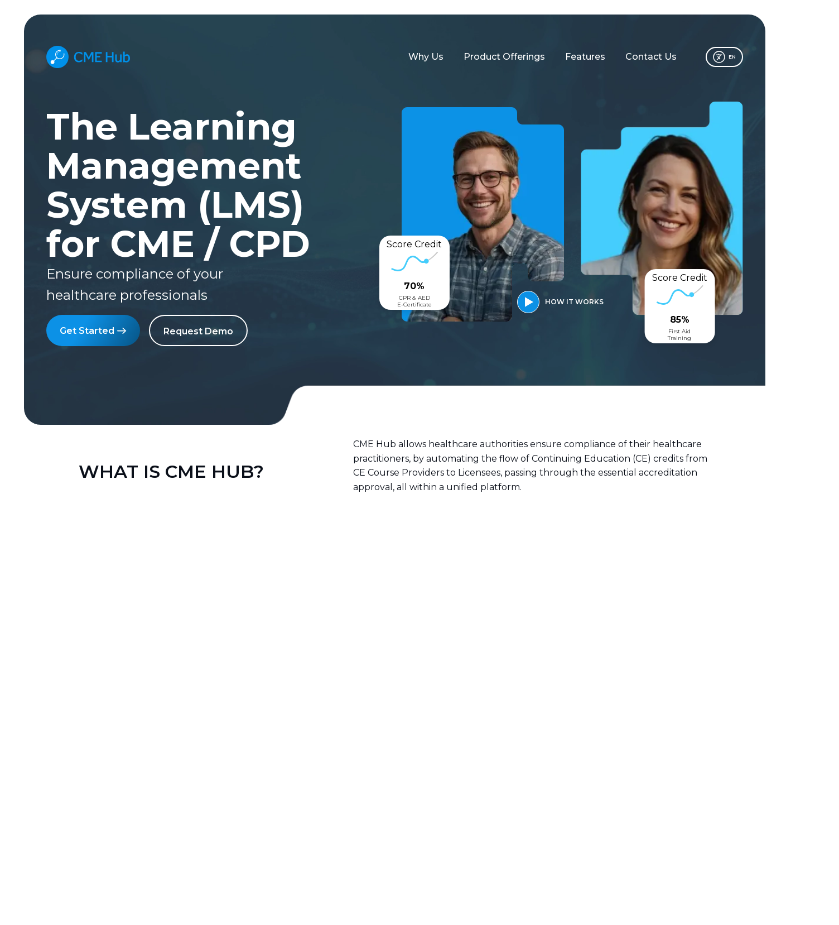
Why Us (425, 56)
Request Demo (198, 331)
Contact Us (651, 56)
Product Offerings (504, 56)
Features (585, 56)
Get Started (93, 330)
